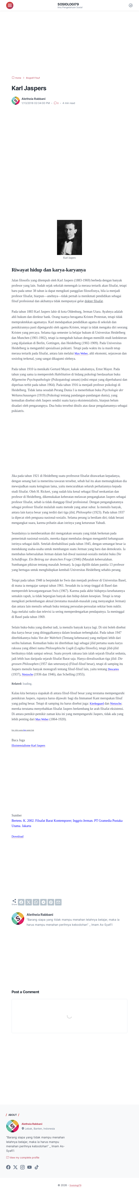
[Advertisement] (69, 43)
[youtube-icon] (29, 1168)
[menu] (9, 5)
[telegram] (43, 902)
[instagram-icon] (22, 1168)
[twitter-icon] (15, 1168)
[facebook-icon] (8, 1168)
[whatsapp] (36, 902)
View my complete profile (25, 1158)
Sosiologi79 (69, 4)
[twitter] (28, 902)
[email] (58, 902)
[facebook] (21, 902)
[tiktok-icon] (36, 1168)
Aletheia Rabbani (33, 1124)
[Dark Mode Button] (131, 5)
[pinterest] (51, 902)
